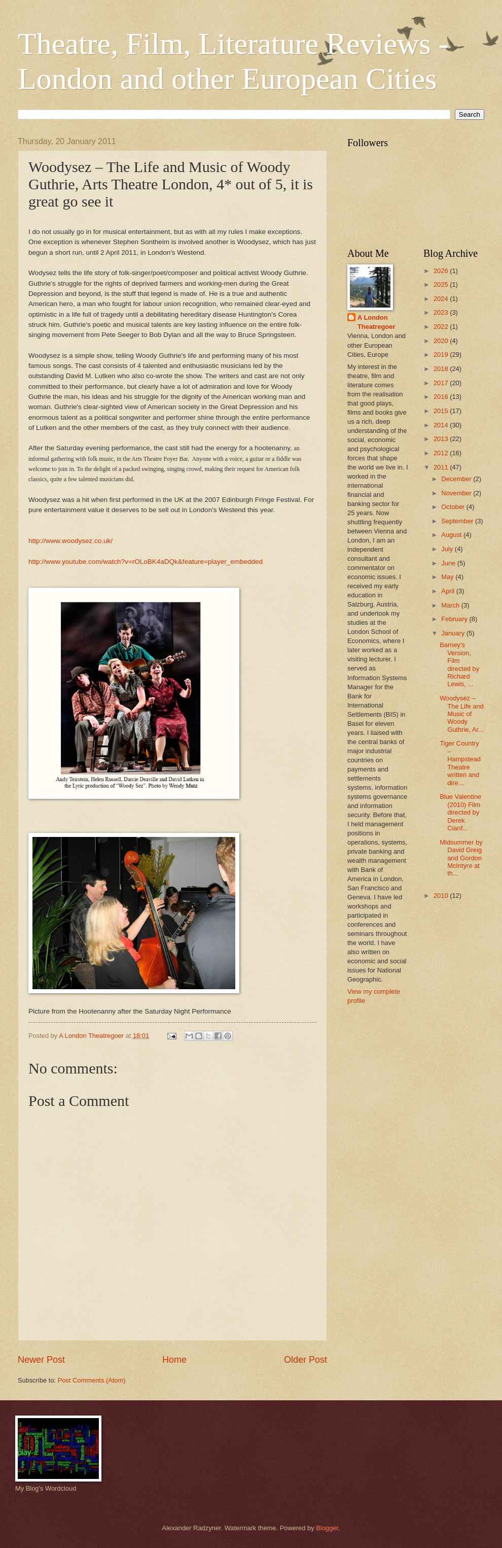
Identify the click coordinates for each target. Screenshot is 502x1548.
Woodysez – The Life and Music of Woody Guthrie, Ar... (462, 713)
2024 (442, 298)
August (452, 535)
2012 (442, 453)
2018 (442, 369)
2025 (442, 284)
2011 (442, 467)
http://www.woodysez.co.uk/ (70, 541)
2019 (442, 354)
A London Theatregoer (376, 322)
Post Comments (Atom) (92, 1380)
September (458, 521)
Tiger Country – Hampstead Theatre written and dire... (460, 762)
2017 (442, 383)
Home (174, 1360)
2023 (442, 312)
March (451, 605)
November (457, 493)
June (449, 563)
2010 (442, 895)
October (453, 507)
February (455, 619)
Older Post (305, 1360)
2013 (442, 439)
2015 (442, 411)
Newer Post (41, 1360)
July (447, 549)
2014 (442, 425)
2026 (442, 271)
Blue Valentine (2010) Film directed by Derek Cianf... (460, 812)
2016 (442, 396)
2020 (442, 341)
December (457, 479)
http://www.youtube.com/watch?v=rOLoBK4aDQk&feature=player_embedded (145, 561)
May (448, 577)
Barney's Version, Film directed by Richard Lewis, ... (459, 664)
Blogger (327, 1528)
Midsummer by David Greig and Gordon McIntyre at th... (461, 858)
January (453, 633)
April (448, 591)
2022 (442, 326)
